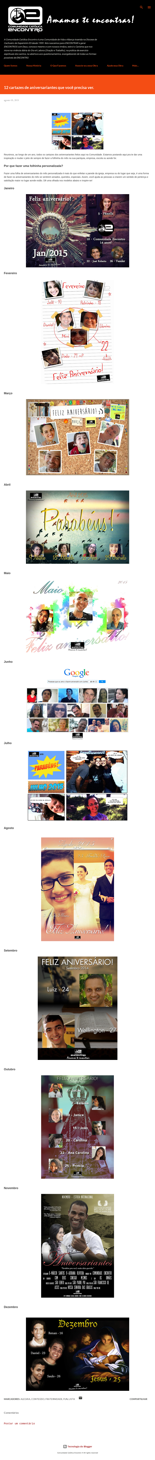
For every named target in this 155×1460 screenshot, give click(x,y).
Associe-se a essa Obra (86, 65)
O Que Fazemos (58, 65)
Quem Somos (10, 65)
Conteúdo (38, 1399)
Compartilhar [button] (138, 1399)
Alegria (25, 1399)
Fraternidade (53, 1399)
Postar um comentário (19, 1423)
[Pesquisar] (141, 6)
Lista (72, 1399)
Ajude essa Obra (115, 65)
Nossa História (33, 65)
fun (65, 1399)
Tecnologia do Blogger (77, 1446)
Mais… (135, 65)
